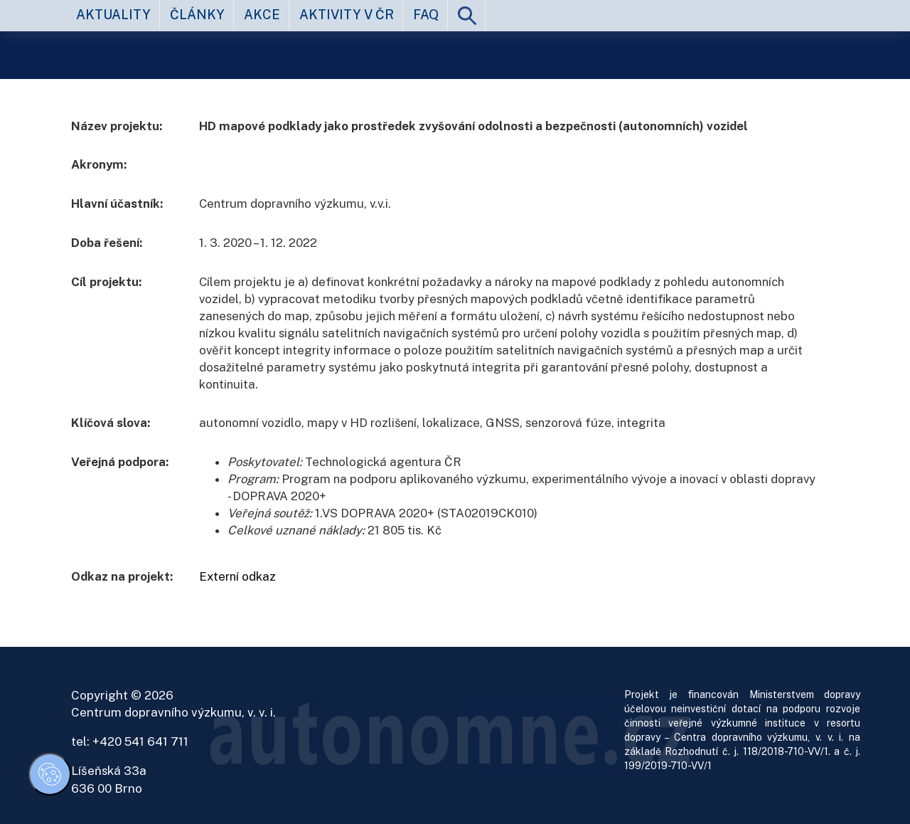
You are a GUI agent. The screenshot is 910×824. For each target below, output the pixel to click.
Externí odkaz (237, 576)
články (197, 14)
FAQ (426, 14)
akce (262, 14)
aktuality (113, 14)
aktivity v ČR (346, 14)
